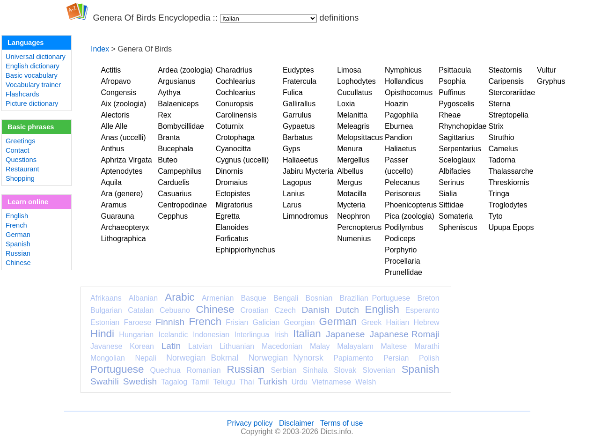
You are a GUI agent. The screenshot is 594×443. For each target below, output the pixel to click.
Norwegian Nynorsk (286, 357)
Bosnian (319, 298)
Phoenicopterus (411, 205)
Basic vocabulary (32, 75)
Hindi (102, 334)
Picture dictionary (32, 103)
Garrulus (297, 115)
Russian (18, 253)
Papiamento (353, 358)
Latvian (200, 346)
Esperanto (422, 310)
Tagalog (174, 382)
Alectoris (115, 115)
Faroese (137, 322)
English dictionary (32, 66)
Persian (396, 358)
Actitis (111, 70)
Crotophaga (235, 137)
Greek (371, 322)
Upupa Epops (511, 227)
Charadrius (234, 70)
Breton (428, 298)
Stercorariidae (511, 92)
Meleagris (353, 126)
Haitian (397, 322)
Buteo (167, 160)
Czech (284, 310)
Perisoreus (402, 194)
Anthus (112, 149)
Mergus (349, 182)
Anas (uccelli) (123, 137)
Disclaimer (296, 423)
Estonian (104, 322)
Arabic (179, 297)
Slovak (345, 370)
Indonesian (211, 335)
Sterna (499, 104)
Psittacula (455, 70)
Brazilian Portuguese (375, 298)
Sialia (448, 194)
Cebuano (175, 310)
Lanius (294, 194)
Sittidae (451, 205)
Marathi (426, 346)
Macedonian (282, 346)
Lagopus (297, 182)
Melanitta (352, 115)
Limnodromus (305, 216)
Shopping (20, 178)
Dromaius (232, 182)
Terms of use (341, 423)
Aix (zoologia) (123, 104)
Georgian (299, 322)
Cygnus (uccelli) (242, 160)
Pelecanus (402, 182)
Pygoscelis (456, 104)
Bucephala (175, 149)
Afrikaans (106, 298)
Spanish (18, 244)
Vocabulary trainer (33, 85)
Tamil (200, 382)
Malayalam (355, 346)
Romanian (204, 370)
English (17, 216)
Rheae (450, 115)
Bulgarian (106, 310)
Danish (315, 310)
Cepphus (173, 216)
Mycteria (351, 205)
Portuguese (117, 369)
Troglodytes (507, 205)
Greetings (21, 141)
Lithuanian (237, 346)
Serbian (284, 370)
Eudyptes (298, 70)
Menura (349, 149)
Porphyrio (401, 250)
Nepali (145, 358)
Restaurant (22, 169)
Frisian (237, 322)
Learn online (27, 202)
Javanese (106, 346)
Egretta (228, 216)
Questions (21, 159)
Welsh (365, 382)
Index (100, 49)
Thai (246, 382)
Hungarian (136, 335)
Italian (307, 334)
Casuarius (174, 194)
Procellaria (402, 261)
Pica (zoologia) (409, 216)
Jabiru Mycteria (308, 171)
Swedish (140, 381)
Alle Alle (114, 126)
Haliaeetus (300, 160)
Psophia (452, 81)
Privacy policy (250, 423)
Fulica (293, 92)
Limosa (349, 70)
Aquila (111, 182)
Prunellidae (403, 272)
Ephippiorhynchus (245, 250)
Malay (320, 346)
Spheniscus (458, 227)
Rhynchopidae (462, 126)
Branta (169, 137)
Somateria (456, 216)
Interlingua (252, 335)
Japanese (345, 334)
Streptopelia (508, 115)
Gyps (291, 149)
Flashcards (22, 94)
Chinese (18, 262)
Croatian (254, 310)
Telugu (224, 382)
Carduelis (174, 182)
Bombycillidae (181, 126)
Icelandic (173, 335)
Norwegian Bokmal (202, 357)
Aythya (169, 92)
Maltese (394, 346)
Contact (17, 150)
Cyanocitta (233, 149)
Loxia (346, 104)
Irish (281, 335)
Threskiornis (508, 182)
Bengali (285, 298)
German (18, 234)
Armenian (218, 298)
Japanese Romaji (405, 334)
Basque (253, 298)
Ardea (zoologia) (185, 70)
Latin (171, 346)
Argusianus (176, 81)
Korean (142, 346)
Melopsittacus (360, 137)
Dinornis (229, 171)
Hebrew (426, 322)
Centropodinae (182, 205)
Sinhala (315, 370)
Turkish (272, 381)
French (16, 225)
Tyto (495, 216)
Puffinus (452, 92)
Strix (495, 126)
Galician (266, 322)
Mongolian (107, 358)
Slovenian (378, 370)
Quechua (165, 370)
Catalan (141, 310)
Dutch (347, 310)
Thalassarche (510, 171)
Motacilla (352, 194)
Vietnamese (331, 382)
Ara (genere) (122, 194)
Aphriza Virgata (126, 160)
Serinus (451, 182)
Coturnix (230, 126)
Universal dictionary (36, 56)
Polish (429, 358)
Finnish (169, 322)
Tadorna (501, 160)
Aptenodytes (121, 171)
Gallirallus (299, 104)
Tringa (498, 194)
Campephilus (179, 171)
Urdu (299, 382)
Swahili (104, 381)
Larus (292, 205)
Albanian (143, 298)
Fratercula (299, 81)
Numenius (354, 239)
